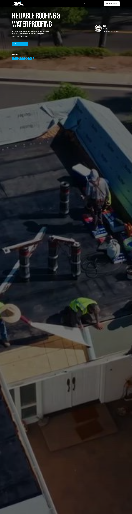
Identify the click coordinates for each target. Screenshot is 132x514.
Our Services (49, 3)
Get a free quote (20, 44)
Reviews (76, 3)
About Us (69, 3)
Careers (63, 3)
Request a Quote (111, 3)
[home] (19, 3)
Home (43, 3)
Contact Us (57, 3)
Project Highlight (84, 3)
